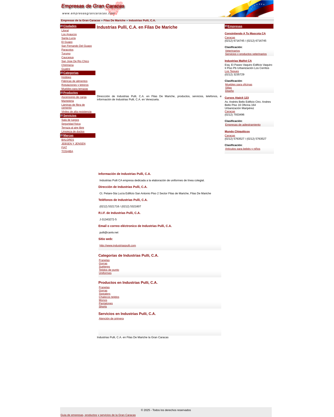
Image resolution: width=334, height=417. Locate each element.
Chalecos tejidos (109, 296)
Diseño (229, 90)
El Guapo (67, 42)
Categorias (71, 73)
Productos (70, 92)
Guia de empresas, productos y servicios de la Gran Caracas (98, 415)
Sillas (228, 87)
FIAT (64, 147)
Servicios (69, 115)
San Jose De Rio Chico (75, 61)
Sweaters (104, 293)
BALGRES (67, 139)
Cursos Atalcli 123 (237, 97)
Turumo (66, 53)
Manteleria (67, 100)
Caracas (230, 37)
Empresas (235, 26)
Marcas (68, 135)
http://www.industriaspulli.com (117, 245)
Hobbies (66, 77)
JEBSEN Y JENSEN (73, 143)
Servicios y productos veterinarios (246, 54)
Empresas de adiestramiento (242, 124)
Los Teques (232, 71)
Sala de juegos (70, 120)
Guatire (65, 68)
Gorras (103, 263)
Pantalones (106, 303)
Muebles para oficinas (238, 84)
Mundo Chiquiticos (237, 131)
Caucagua (67, 57)
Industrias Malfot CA (238, 60)
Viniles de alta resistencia (76, 111)
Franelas (104, 260)
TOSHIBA (67, 151)
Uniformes (105, 273)
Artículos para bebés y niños (242, 148)
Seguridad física (70, 123)
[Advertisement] (159, 62)
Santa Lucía (68, 38)
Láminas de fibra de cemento (73, 106)
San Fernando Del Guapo (76, 45)
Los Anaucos (69, 34)
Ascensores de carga (73, 97)
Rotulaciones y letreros (75, 84)
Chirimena (67, 65)
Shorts (103, 306)
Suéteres (104, 266)
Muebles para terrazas (74, 88)
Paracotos (67, 49)
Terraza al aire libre (72, 127)
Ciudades (70, 26)
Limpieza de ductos (72, 131)
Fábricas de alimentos (74, 81)
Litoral (65, 30)
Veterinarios (232, 50)
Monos (103, 300)
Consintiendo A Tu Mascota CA (245, 33)
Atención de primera (111, 318)
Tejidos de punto (109, 269)
